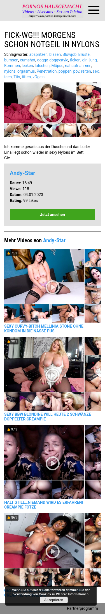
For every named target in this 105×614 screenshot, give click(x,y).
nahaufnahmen (78, 65)
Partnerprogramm (82, 608)
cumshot (27, 60)
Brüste (84, 54)
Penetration (47, 71)
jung (93, 60)
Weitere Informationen (72, 594)
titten (26, 77)
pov (76, 71)
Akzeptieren (53, 600)
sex (96, 71)
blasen (55, 54)
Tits (16, 77)
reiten (86, 71)
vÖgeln (39, 77)
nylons (10, 71)
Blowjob (69, 54)
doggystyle (58, 60)
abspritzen (38, 54)
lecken (27, 65)
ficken (75, 60)
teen (8, 77)
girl (84, 60)
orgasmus (26, 71)
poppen (65, 71)
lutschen (42, 65)
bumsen (11, 60)
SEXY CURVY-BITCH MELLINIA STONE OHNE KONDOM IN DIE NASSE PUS (43, 328)
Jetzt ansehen (52, 214)
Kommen (12, 65)
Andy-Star (22, 173)
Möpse (57, 65)
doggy (42, 60)
